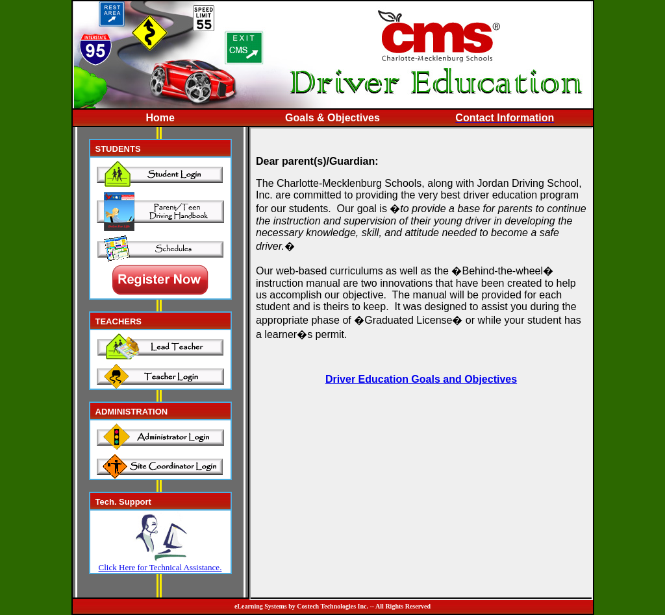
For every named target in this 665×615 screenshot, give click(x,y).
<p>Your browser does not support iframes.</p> (421, 363)
